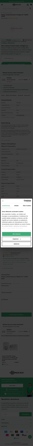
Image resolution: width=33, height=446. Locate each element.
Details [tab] (16, 205)
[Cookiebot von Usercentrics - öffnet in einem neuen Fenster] (24, 201)
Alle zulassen (16, 234)
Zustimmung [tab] (6, 205)
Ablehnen (16, 244)
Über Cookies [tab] (27, 205)
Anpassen (17, 239)
